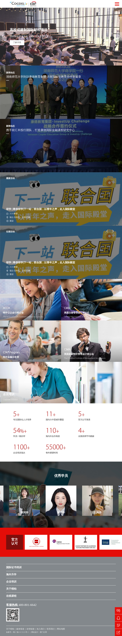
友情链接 (30, 629)
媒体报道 (20, 629)
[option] (61, 199)
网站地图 (61, 629)
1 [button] (59, 62)
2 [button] (62, 62)
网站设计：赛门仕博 (39, 632)
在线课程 (11, 596)
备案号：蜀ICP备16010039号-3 (17, 632)
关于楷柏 (11, 589)
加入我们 (41, 629)
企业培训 (11, 581)
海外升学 (11, 574)
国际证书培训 (14, 567)
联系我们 (51, 629)
